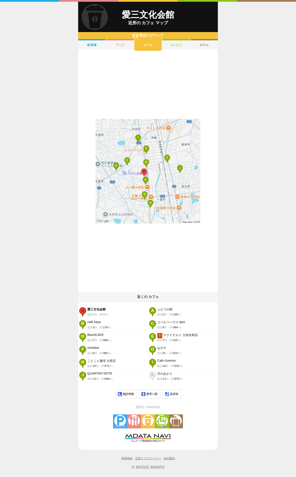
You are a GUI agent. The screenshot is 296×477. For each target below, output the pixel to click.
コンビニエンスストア (162, 421)
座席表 (171, 394)
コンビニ (176, 45)
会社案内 (169, 458)
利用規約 (127, 458)
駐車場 (91, 45)
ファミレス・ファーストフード (134, 421)
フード (120, 45)
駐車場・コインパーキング (120, 421)
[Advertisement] (148, 84)
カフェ (148, 45)
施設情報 (126, 394)
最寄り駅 (149, 394)
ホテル (204, 45)
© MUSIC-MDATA (148, 467)
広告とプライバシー (148, 458)
